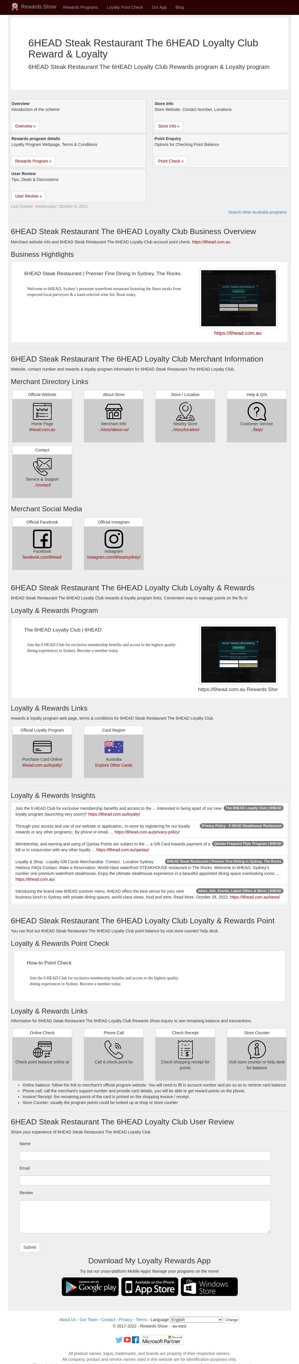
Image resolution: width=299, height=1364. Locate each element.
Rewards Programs (80, 7)
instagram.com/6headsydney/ (113, 557)
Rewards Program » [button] (33, 161)
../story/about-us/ (113, 429)
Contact (108, 1319)
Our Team (89, 1319)
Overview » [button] (25, 126)
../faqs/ (257, 429)
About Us (67, 1319)
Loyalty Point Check (125, 7)
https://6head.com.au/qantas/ (122, 849)
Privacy (125, 1319)
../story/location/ (185, 429)
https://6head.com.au (211, 242)
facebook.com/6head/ (42, 557)
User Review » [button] (28, 196)
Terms (141, 1319)
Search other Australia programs (257, 212)
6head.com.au (42, 429)
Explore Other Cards (114, 765)
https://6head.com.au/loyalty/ (114, 814)
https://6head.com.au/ (35, 879)
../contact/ (42, 485)
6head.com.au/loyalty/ (42, 765)
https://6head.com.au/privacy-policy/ (147, 832)
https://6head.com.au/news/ (255, 897)
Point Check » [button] (171, 161)
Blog (179, 7)
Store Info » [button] (168, 126)
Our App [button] (159, 7)
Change (232, 1320)
